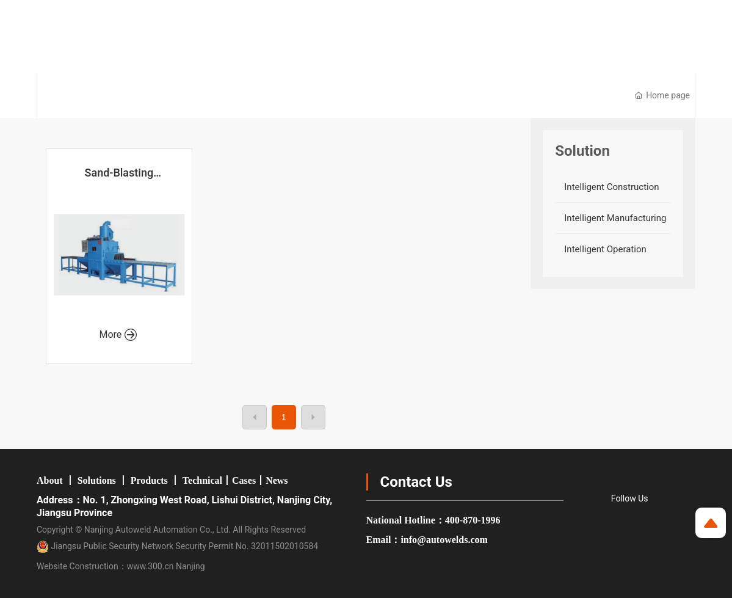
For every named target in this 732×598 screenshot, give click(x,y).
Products (149, 480)
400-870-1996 (473, 520)
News (277, 480)
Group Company (458, 15)
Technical (202, 480)
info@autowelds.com (443, 539)
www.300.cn (150, 566)
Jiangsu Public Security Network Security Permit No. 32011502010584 (177, 546)
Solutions (97, 480)
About (50, 480)
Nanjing (190, 566)
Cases (244, 480)
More (118, 334)
